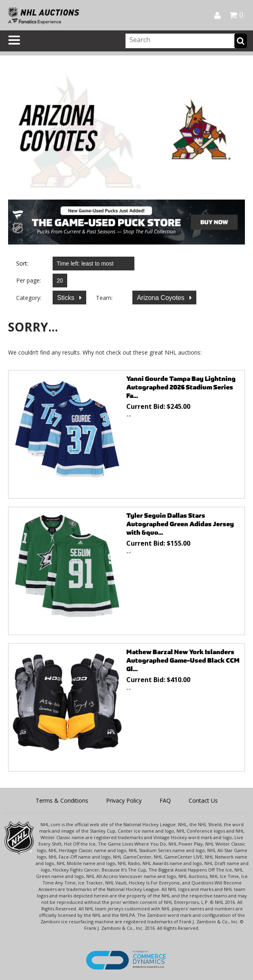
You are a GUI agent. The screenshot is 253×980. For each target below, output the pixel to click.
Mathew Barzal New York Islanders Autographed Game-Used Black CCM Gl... (183, 660)
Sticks (66, 297)
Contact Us (203, 800)
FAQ (165, 800)
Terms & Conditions (62, 800)
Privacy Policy (124, 800)
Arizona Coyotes (161, 297)
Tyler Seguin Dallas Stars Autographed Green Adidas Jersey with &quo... (180, 524)
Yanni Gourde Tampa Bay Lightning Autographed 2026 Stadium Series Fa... (181, 387)
